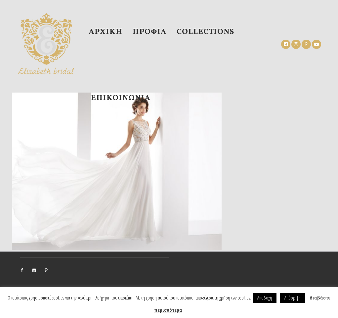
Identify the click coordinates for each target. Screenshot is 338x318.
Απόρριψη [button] (292, 298)
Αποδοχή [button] (264, 298)
